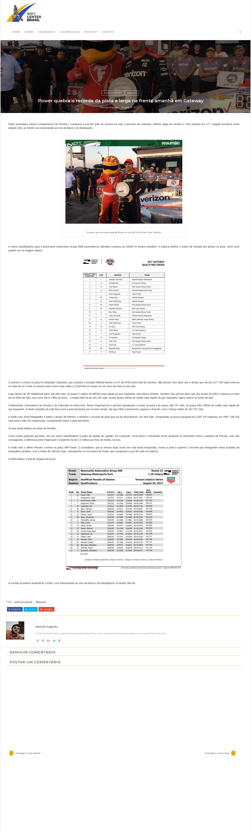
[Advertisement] (201, 587)
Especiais (185, 748)
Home (105, 8)
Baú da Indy (187, 735)
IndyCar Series (118, 489)
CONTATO (196, 8)
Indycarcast (187, 779)
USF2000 (185, 803)
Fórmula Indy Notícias (200, 666)
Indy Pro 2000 (189, 766)
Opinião (183, 785)
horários (184, 809)
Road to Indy (188, 797)
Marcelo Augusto (114, 512)
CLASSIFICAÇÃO (158, 8)
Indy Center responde (195, 754)
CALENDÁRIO (135, 8)
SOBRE (117, 8)
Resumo (137, 489)
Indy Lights (186, 760)
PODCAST (179, 8)
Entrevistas (186, 742)
